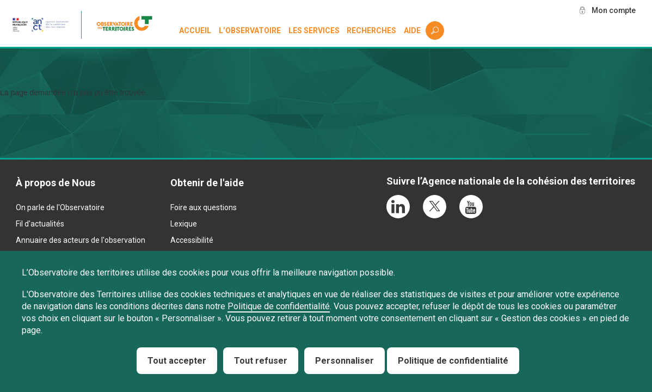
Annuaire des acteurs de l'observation (80, 240)
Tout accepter (176, 361)
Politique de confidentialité (278, 306)
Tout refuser (260, 361)
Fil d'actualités (40, 223)
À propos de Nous (55, 182)
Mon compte (613, 10)
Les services (314, 30)
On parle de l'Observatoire (60, 207)
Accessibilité (191, 240)
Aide (412, 30)
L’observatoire (250, 30)
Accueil (195, 30)
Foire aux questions (203, 207)
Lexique (183, 223)
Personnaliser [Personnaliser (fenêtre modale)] (344, 361)
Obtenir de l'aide (207, 182)
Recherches (371, 30)
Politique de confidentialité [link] (453, 361)
